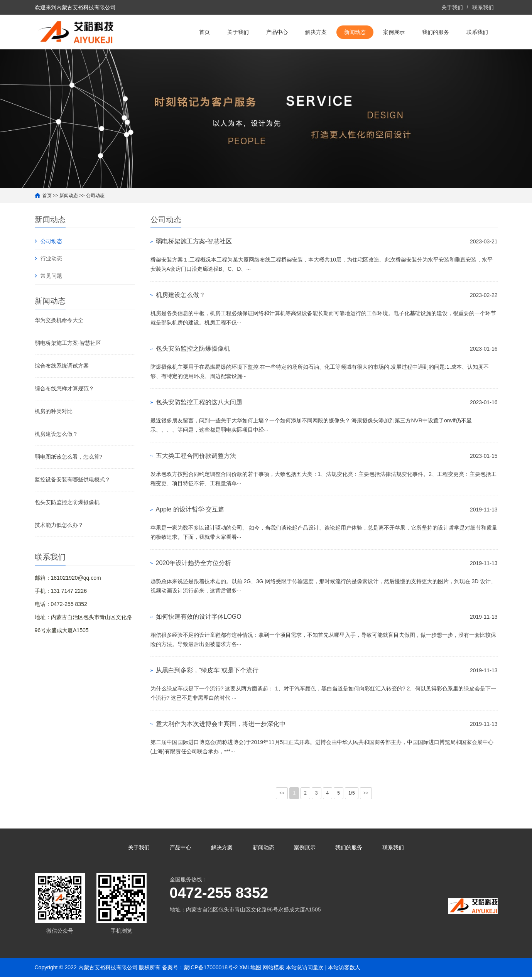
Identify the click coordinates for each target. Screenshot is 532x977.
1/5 (351, 793)
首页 (204, 32)
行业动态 (51, 258)
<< (282, 793)
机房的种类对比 (54, 411)
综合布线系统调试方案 (62, 366)
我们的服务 (435, 32)
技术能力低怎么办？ (59, 525)
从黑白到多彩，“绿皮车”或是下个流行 (207, 670)
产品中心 (277, 32)
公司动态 (95, 195)
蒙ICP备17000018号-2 (211, 967)
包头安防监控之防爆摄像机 (67, 502)
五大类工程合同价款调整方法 (196, 455)
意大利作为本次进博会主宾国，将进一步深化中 (220, 724)
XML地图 (250, 967)
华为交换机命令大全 (59, 320)
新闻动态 (355, 32)
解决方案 (316, 32)
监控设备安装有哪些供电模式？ (72, 479)
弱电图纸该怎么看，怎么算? (69, 457)
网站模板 (273, 967)
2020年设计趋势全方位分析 (193, 563)
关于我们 (452, 7)
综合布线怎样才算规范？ (64, 388)
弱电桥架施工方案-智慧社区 (68, 343)
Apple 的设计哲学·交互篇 (190, 509)
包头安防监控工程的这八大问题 (199, 402)
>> (366, 793)
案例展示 (394, 32)
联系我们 (483, 7)
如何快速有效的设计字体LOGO (199, 616)
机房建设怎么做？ (56, 434)
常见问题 (51, 276)
